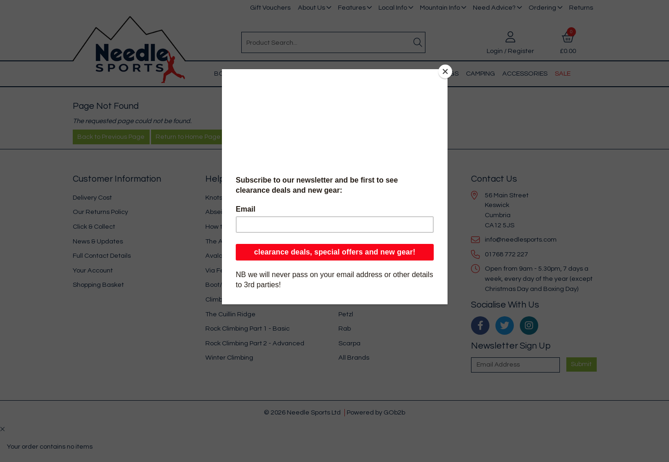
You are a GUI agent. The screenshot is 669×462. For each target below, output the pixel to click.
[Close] (445, 71)
